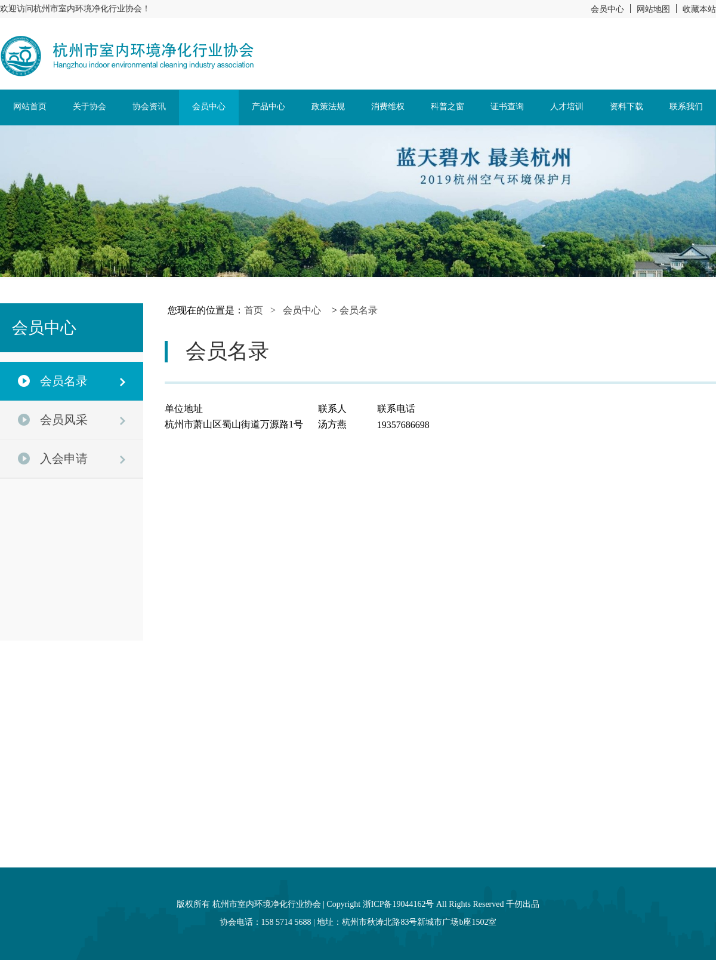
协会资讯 (149, 106)
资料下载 (626, 106)
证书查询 (507, 106)
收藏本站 (699, 9)
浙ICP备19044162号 (398, 904)
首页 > (263, 310)
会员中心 (607, 9)
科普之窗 (447, 106)
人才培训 (567, 106)
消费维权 (388, 106)
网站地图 (653, 9)
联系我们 (686, 106)
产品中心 (268, 106)
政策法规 (328, 106)
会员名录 (359, 310)
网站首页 (30, 106)
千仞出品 (522, 904)
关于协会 (89, 106)
